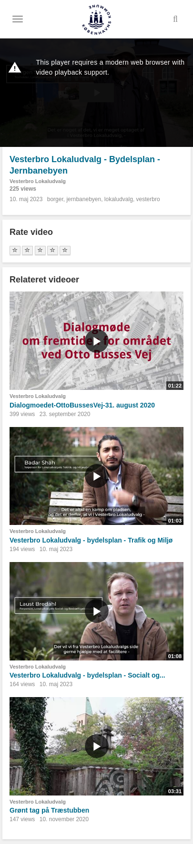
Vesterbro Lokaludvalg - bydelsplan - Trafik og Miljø (91, 540)
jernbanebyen (83, 199)
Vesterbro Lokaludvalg (38, 181)
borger (55, 199)
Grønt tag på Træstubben (49, 810)
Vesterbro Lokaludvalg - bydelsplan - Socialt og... (87, 675)
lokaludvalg (118, 199)
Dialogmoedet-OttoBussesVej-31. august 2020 (82, 405)
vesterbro (148, 199)
